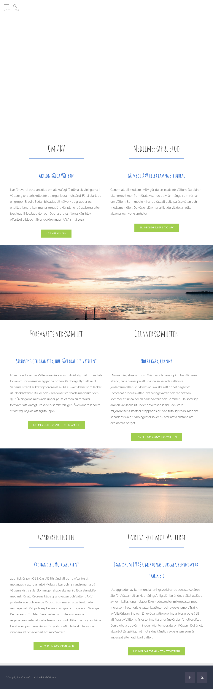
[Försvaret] (56, 425)
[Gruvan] (156, 437)
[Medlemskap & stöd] (156, 228)
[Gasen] (56, 646)
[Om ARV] (56, 234)
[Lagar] (156, 651)
